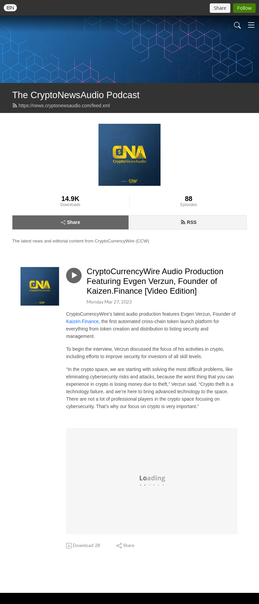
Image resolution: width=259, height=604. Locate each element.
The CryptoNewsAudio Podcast (76, 95)
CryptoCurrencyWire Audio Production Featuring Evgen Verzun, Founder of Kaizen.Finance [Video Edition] (155, 281)
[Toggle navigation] (251, 25)
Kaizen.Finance (82, 321)
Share (70, 222)
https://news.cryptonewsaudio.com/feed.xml (61, 105)
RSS (188, 222)
